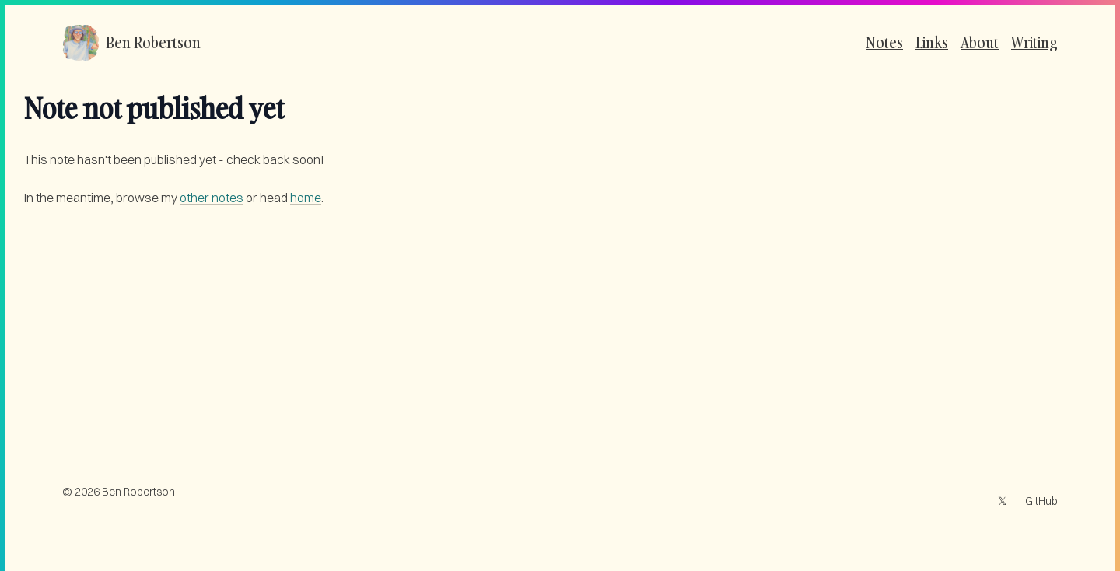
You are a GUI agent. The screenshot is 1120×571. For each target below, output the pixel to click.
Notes (884, 42)
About (980, 42)
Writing (1034, 42)
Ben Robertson (138, 492)
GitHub (1041, 501)
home (305, 197)
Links (931, 42)
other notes (211, 197)
